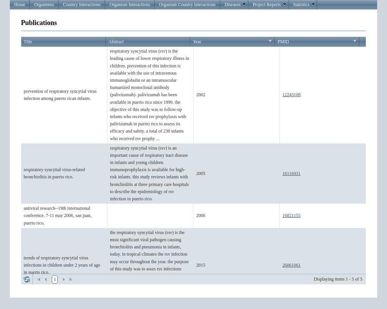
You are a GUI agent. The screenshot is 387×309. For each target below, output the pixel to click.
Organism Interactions (130, 4)
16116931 (291, 173)
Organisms (44, 4)
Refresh (27, 279)
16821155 (291, 215)
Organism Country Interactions (187, 4)
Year (197, 41)
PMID (283, 41)
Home (19, 4)
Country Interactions (82, 4)
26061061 (291, 265)
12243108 (291, 94)
